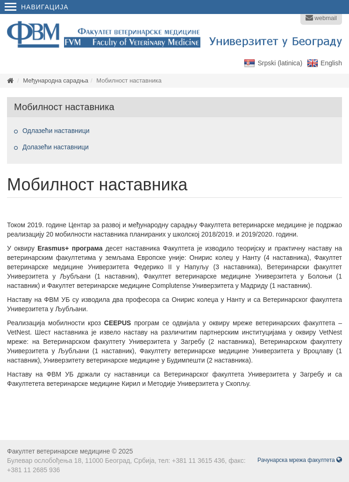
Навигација (37, 7)
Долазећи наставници (55, 147)
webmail (321, 17)
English (331, 63)
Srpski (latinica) (279, 63)
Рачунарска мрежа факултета (299, 460)
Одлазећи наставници (55, 130)
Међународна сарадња (55, 80)
